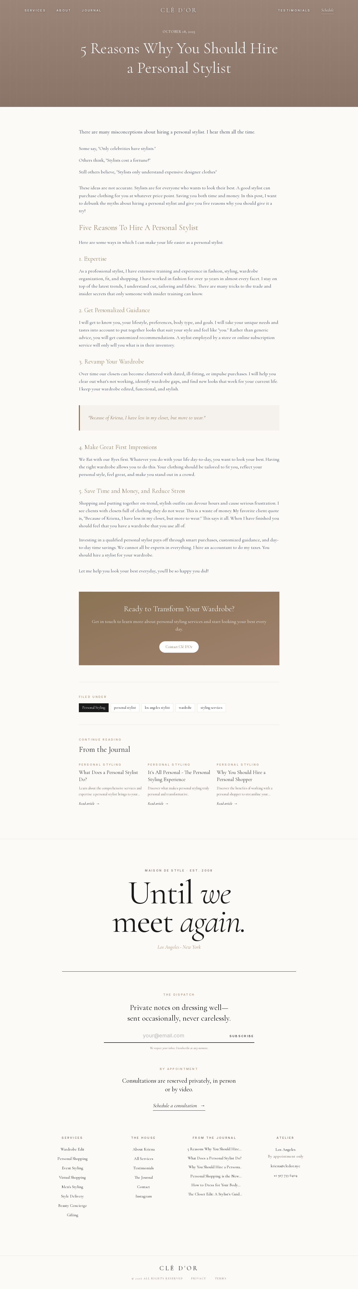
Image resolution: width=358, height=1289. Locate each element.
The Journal (143, 1177)
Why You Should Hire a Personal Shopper (214, 1168)
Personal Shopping (72, 1158)
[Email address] (163, 1035)
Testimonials (294, 10)
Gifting (73, 1215)
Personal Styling (93, 711)
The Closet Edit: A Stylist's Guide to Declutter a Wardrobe (214, 1196)
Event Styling (72, 1168)
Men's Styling (72, 1186)
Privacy (199, 1278)
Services (35, 10)
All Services (144, 1158)
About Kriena (143, 1149)
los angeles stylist (157, 711)
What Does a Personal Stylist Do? (214, 1159)
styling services (211, 711)
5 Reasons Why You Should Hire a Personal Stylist (214, 1149)
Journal (92, 10)
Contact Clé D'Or (179, 648)
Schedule (327, 10)
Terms (221, 1278)
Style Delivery (72, 1196)
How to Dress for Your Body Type (214, 1187)
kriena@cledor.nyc (285, 1166)
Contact (143, 1186)
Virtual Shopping (72, 1177)
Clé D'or (179, 10)
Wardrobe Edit (72, 1149)
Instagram (143, 1196)
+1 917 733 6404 (286, 1175)
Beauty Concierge (72, 1205)
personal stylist (125, 711)
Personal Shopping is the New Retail (214, 1178)
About (64, 10)
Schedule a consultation (179, 1105)
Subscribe (242, 1036)
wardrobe (185, 711)
